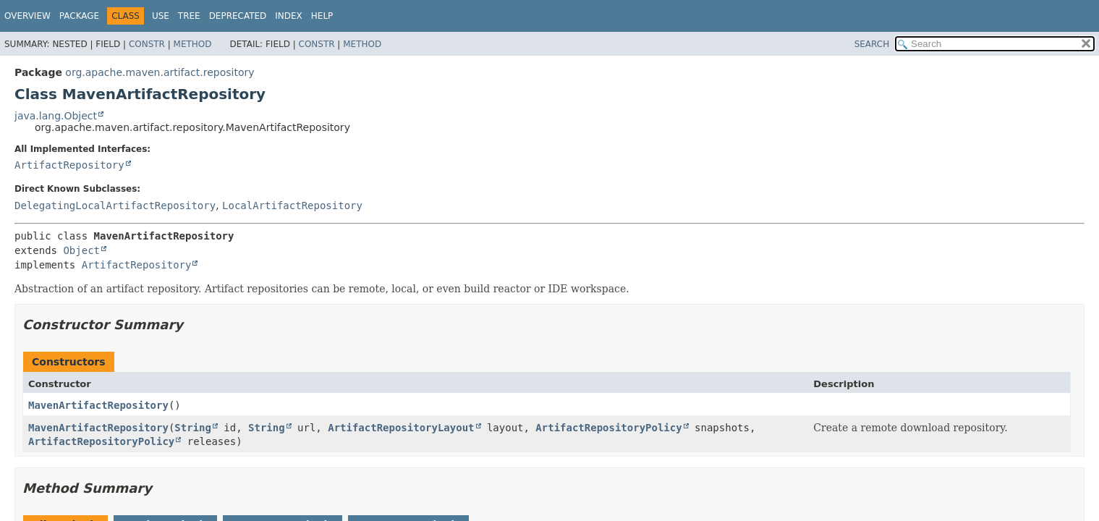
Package (79, 16)
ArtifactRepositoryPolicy (608, 427)
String (192, 427)
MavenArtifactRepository (98, 405)
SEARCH (872, 44)
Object (81, 250)
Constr (147, 44)
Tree (189, 16)
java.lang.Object (55, 116)
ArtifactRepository (69, 165)
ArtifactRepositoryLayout (401, 427)
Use (160, 16)
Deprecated (238, 16)
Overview (27, 16)
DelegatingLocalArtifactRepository (115, 205)
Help (322, 16)
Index (288, 16)
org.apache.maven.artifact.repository (159, 72)
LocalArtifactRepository (292, 205)
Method (193, 44)
